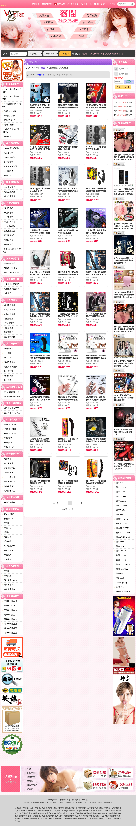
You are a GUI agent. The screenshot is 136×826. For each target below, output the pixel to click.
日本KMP (119, 542)
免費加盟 (72, 4)
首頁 (35, 4)
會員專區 (31, 789)
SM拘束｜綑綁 (9, 429)
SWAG (83, 816)
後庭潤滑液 (7, 332)
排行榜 (51, 29)
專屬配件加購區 (9, 116)
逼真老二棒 (7, 153)
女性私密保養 (8, 477)
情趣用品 (74, 808)
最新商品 (48, 22)
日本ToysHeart (120, 492)
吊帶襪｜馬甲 (8, 546)
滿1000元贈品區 (9, 601)
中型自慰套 (7, 217)
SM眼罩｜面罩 (9, 425)
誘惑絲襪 (6, 541)
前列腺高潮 (7, 376)
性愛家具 (6, 293)
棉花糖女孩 (7, 519)
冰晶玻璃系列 (8, 486)
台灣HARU (119, 587)
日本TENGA (120, 496)
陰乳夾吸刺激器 (9, 166)
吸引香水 (6, 358)
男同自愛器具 (8, 362)
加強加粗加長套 (9, 268)
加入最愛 (99, 4)
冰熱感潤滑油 (8, 310)
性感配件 (6, 555)
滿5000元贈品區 (9, 624)
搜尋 (65, 54)
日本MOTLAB (121, 551)
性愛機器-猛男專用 (11, 284)
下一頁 (80, 503)
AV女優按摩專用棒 (10, 392)
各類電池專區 (8, 502)
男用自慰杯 (7, 208)
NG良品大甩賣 (9, 111)
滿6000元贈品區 (9, 628)
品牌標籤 (56, 36)
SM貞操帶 (7, 438)
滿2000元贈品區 (9, 610)
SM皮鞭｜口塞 (9, 434)
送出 (119, 87)
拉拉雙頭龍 (7, 371)
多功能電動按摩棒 (10, 148)
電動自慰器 (7, 240)
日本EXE (118, 515)
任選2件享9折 (8, 120)
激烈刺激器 (7, 349)
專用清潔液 (7, 473)
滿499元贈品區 (9, 606)
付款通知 (88, 22)
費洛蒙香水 (7, 463)
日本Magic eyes (121, 501)
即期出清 (6, 137)
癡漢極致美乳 (8, 235)
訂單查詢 (92, 15)
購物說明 (59, 4)
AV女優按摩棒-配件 (11, 397)
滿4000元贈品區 (9, 619)
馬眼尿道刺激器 (9, 367)
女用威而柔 (7, 171)
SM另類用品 (8, 447)
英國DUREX (120, 555)
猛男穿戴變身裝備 (10, 408)
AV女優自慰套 (9, 226)
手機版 (111, 4)
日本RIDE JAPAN (122, 533)
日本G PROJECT (121, 487)
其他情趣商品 (8, 491)
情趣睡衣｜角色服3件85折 (11, 130)
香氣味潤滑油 (8, 314)
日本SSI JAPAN (121, 528)
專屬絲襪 (6, 576)
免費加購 (44, 15)
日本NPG (118, 483)
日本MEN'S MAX (122, 537)
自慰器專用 (7, 328)
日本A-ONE (120, 510)
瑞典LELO (119, 578)
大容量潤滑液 (8, 337)
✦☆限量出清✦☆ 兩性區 (11, 105)
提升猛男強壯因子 (10, 273)
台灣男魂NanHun (122, 592)
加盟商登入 (32, 785)
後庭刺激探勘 (8, 468)
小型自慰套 (7, 213)
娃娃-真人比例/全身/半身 (11, 250)
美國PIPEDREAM (122, 564)
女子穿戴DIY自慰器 (11, 413)
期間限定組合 (8, 125)
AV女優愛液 (8, 323)
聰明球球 (6, 176)
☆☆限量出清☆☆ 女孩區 (11, 97)
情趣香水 (6, 459)
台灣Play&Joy (120, 583)
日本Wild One (120, 524)
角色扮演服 (7, 550)
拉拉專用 (6, 380)
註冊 (127, 87)
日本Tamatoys (120, 505)
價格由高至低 (67, 75)
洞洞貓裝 (6, 532)
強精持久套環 (8, 263)
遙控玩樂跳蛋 (8, 196)
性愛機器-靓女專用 (11, 289)
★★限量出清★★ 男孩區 (11, 90)
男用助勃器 (7, 244)
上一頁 (56, 503)
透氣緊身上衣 (8, 589)
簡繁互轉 (86, 4)
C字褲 (5, 523)
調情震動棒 (7, 162)
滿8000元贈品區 (9, 633)
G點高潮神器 (8, 157)
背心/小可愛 (8, 514)
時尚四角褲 (7, 585)
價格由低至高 (53, 75)
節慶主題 (6, 528)
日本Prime (119, 546)
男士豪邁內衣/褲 (10, 580)
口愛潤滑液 (7, 319)
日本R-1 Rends (121, 519)
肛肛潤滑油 (7, 353)
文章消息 (84, 29)
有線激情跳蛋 (8, 187)
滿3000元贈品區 (9, 615)
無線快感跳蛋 (8, 192)
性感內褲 (6, 559)
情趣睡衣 (6, 537)
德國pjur (118, 573)
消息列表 (31, 777)
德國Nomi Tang (121, 569)
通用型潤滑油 (8, 305)
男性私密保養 (8, 482)
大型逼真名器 (8, 222)
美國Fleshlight (120, 560)
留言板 (81, 36)
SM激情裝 (7, 443)
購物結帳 (46, 4)
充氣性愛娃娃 (8, 231)
